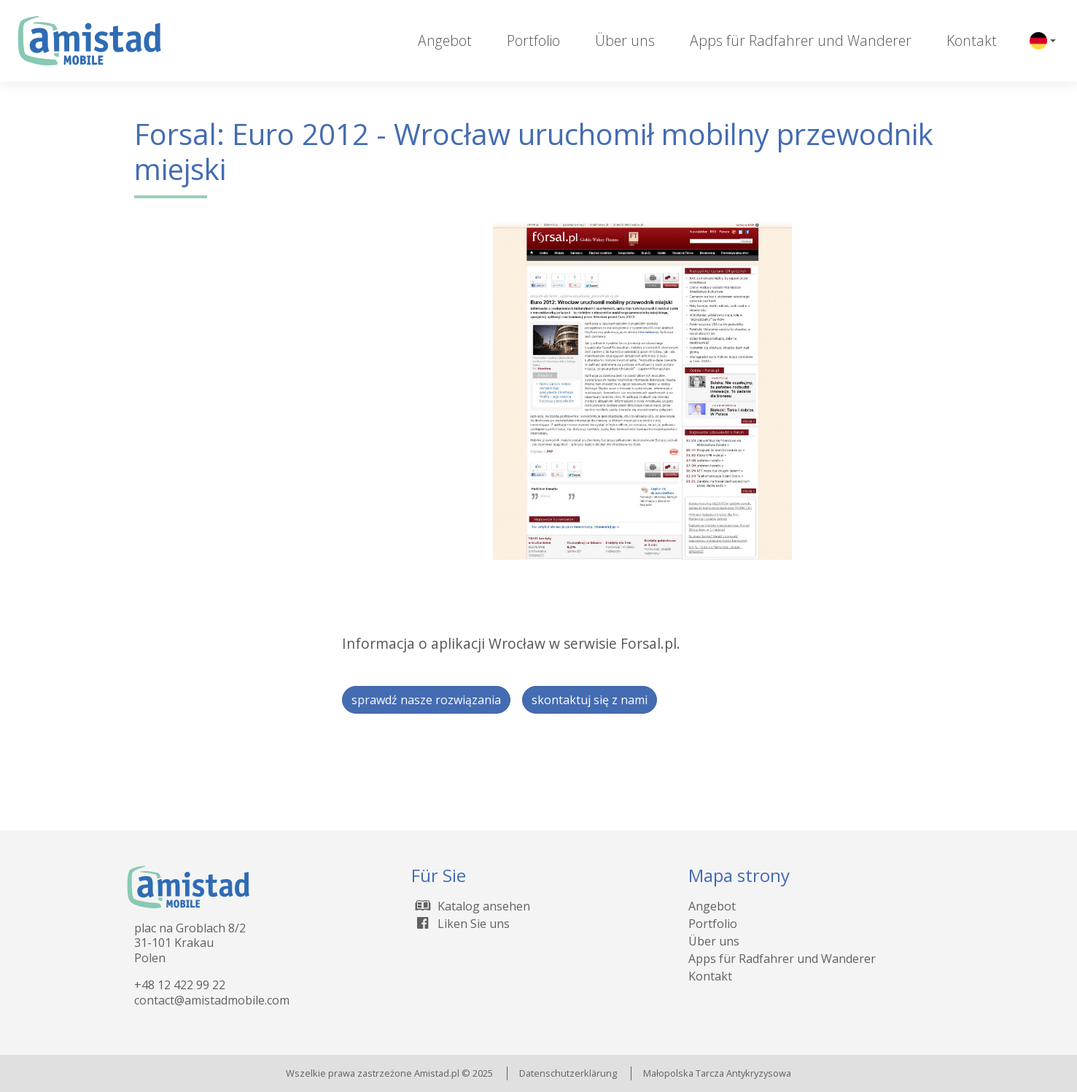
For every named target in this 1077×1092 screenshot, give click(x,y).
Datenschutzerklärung (568, 1073)
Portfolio (533, 40)
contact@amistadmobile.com (211, 1000)
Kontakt (971, 40)
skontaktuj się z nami (590, 700)
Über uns (625, 40)
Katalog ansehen (470, 906)
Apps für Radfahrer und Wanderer (800, 40)
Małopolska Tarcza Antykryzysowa (717, 1073)
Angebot (445, 40)
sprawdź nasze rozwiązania (426, 700)
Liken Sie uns (460, 924)
